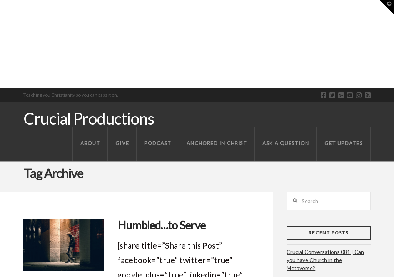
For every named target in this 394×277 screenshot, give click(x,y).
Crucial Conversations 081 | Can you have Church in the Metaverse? (325, 260)
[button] (386, 7)
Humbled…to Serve (161, 225)
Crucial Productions (88, 118)
